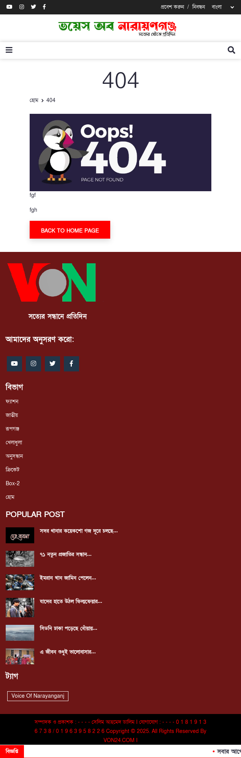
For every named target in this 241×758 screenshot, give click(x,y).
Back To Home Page (70, 230)
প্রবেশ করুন (172, 7)
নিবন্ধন (198, 7)
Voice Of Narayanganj (37, 696)
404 (50, 100)
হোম (34, 100)
